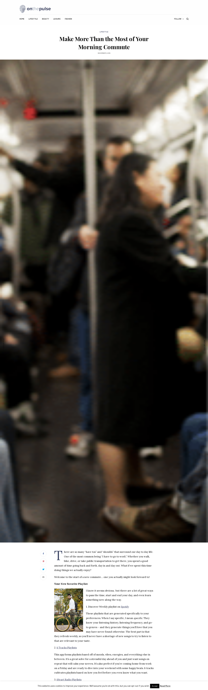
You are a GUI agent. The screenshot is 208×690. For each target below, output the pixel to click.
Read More (165, 686)
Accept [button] (155, 686)
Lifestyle (104, 32)
